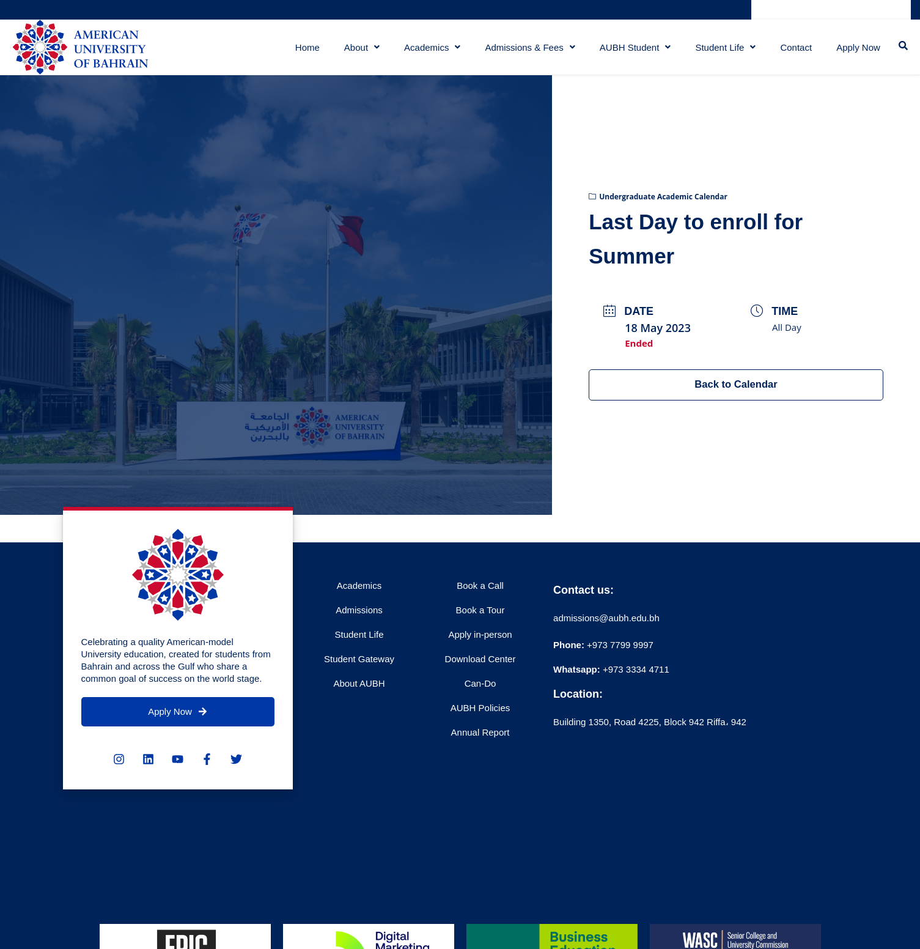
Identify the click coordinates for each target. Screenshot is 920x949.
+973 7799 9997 (603, 654)
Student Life (722, 51)
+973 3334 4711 (634, 678)
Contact (793, 51)
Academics (428, 51)
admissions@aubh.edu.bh (606, 627)
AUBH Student (632, 51)
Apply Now (856, 51)
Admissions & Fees (527, 51)
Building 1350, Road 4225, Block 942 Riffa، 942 (649, 731)
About (358, 51)
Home (304, 51)
